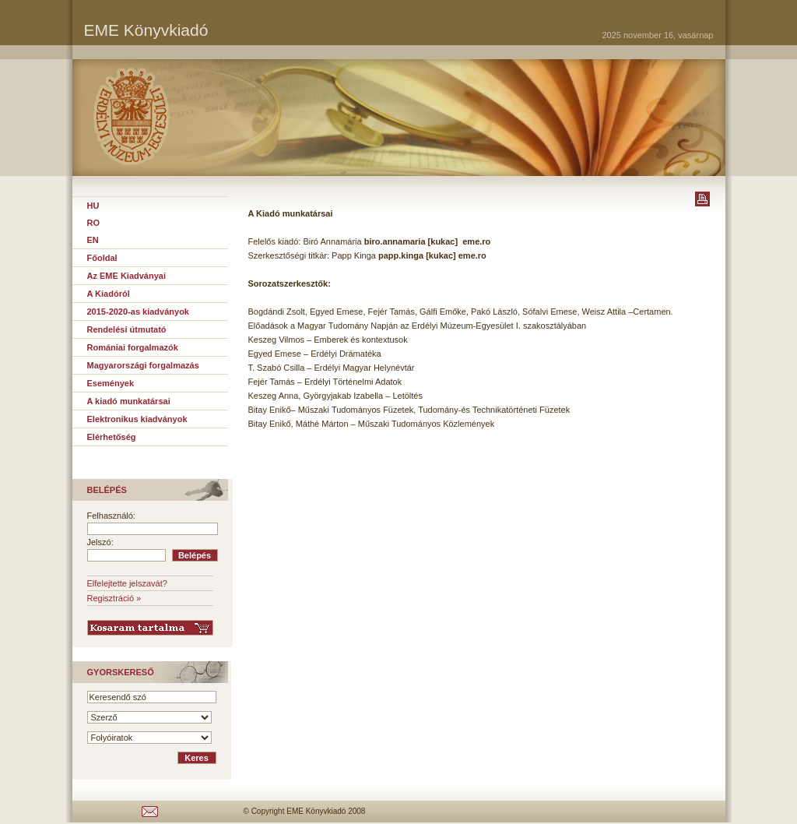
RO (93, 222)
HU (93, 205)
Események (111, 383)
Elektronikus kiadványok (137, 419)
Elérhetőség (111, 437)
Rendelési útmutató (127, 329)
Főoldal (102, 257)
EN (93, 240)
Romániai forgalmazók (132, 347)
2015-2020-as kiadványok (138, 311)
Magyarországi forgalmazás (143, 365)
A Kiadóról (108, 293)
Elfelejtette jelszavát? (127, 583)
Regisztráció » (114, 598)
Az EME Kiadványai (126, 275)
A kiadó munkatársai (128, 401)
